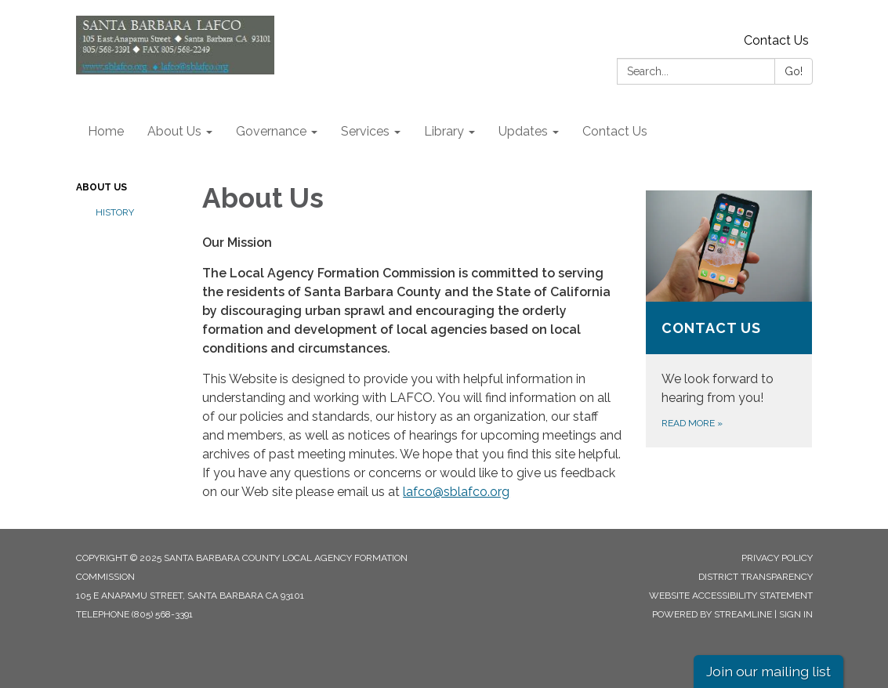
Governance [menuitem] (271, 131)
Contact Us (776, 40)
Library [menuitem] (444, 131)
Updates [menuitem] (523, 131)
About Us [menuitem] (174, 131)
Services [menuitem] (365, 131)
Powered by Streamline (712, 614)
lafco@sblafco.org (456, 491)
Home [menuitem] (106, 131)
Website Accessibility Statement (731, 595)
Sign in (796, 614)
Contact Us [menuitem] (614, 131)
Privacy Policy (777, 557)
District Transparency (755, 576)
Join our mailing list (768, 671)
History (115, 212)
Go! (794, 71)
